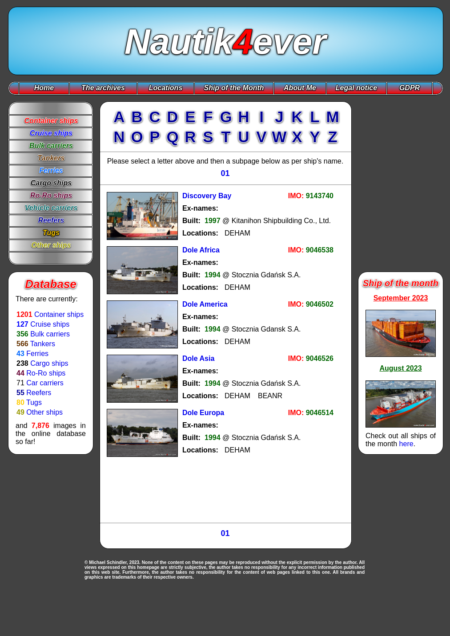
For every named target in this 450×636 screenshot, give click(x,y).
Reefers (38, 392)
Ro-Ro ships (45, 373)
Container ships (59, 314)
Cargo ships (49, 363)
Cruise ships (49, 324)
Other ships (44, 412)
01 (225, 173)
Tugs (34, 402)
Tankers (42, 344)
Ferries (37, 353)
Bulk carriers (50, 334)
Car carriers (45, 383)
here (406, 444)
